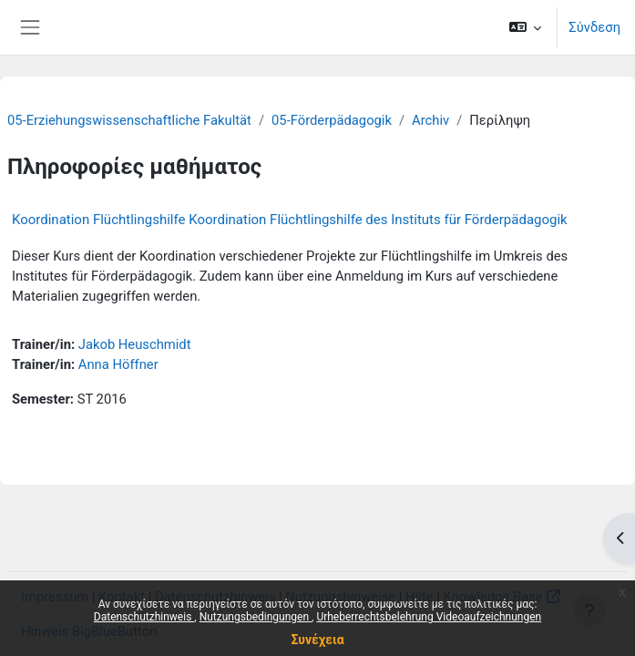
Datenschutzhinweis (144, 616)
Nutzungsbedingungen (256, 616)
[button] (525, 27)
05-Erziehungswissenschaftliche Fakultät (129, 120)
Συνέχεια (317, 639)
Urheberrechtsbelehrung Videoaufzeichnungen (428, 616)
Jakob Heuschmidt (134, 344)
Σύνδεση (594, 27)
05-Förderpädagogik (331, 120)
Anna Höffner (118, 364)
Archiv (430, 120)
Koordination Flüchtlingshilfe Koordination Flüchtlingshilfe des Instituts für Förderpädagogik (290, 219)
